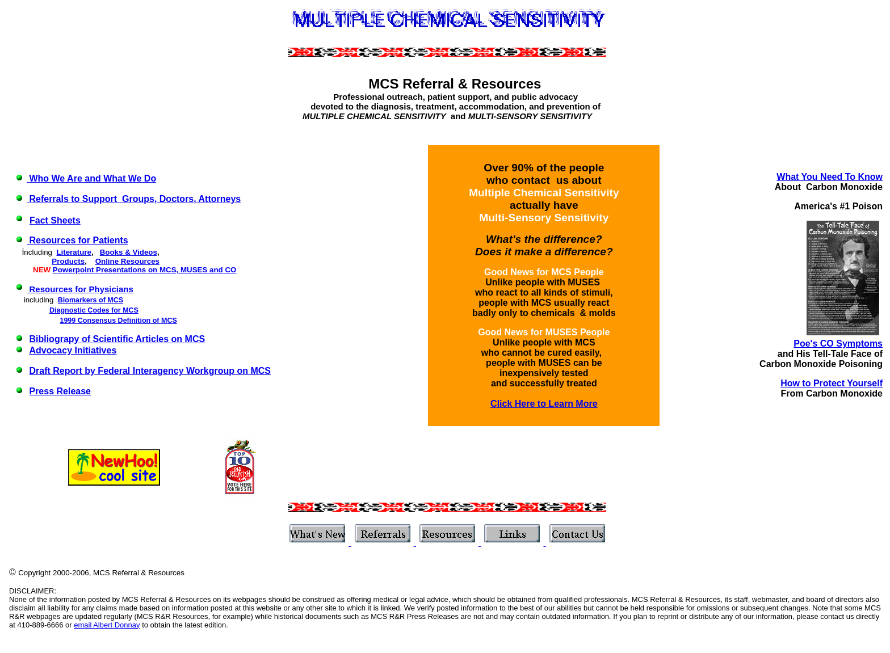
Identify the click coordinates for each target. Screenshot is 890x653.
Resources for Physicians (81, 289)
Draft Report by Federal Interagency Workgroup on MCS (150, 371)
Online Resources (127, 261)
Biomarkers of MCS (90, 300)
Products (68, 261)
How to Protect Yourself (831, 383)
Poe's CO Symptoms (838, 343)
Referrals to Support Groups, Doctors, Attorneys (135, 199)
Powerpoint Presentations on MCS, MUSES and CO (145, 270)
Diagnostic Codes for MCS (93, 310)
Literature (73, 252)
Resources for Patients (78, 240)
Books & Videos (128, 252)
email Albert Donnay (107, 625)
